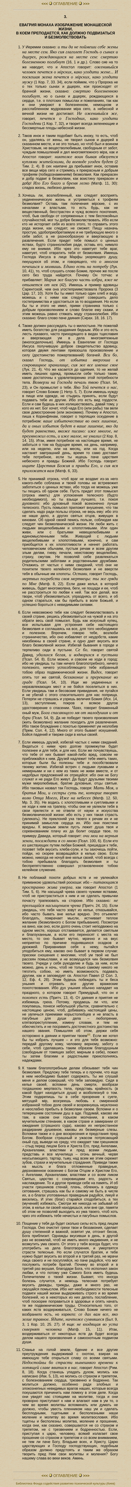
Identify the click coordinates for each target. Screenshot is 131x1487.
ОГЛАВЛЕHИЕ (65, 4)
